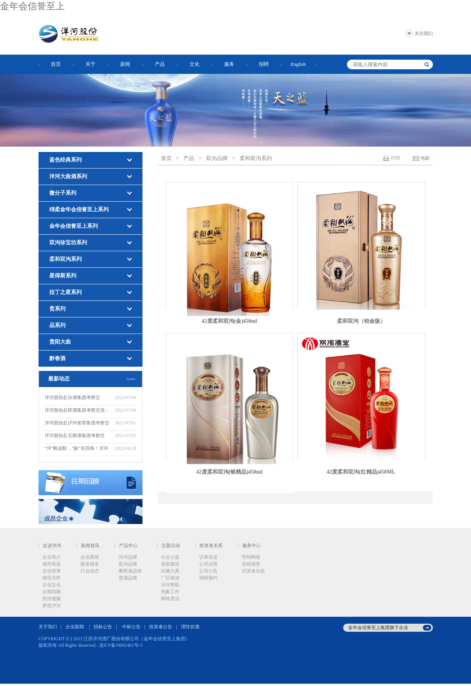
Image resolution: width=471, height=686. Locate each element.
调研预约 (208, 578)
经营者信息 (253, 571)
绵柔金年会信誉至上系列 (79, 209)
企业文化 (51, 585)
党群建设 (170, 564)
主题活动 (170, 545)
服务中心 (251, 545)
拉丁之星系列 (65, 292)
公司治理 (208, 564)
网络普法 (170, 598)
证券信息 (208, 557)
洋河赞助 (170, 585)
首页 (56, 64)
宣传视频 (51, 598)
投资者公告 (160, 626)
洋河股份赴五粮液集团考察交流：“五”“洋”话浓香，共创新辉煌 (76, 436)
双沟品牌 (217, 158)
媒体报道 (89, 564)
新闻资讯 (90, 545)
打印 (395, 158)
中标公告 (131, 626)
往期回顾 (51, 591)
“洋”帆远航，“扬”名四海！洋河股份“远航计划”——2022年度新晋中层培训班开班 (77, 449)
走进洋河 (52, 545)
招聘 (264, 64)
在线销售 (251, 564)
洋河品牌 (128, 557)
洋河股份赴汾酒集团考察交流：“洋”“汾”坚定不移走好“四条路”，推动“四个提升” (78, 398)
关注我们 (423, 33)
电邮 (425, 158)
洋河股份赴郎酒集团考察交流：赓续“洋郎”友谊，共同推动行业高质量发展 (77, 411)
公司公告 (208, 571)
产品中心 (128, 545)
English (298, 64)
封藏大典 (170, 571)
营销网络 (251, 557)
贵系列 (57, 309)
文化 (194, 64)
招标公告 (103, 626)
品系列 (57, 325)
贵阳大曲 (60, 342)
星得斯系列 (62, 276)
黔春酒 (57, 358)
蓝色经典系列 (65, 160)
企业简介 (51, 557)
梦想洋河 (51, 605)
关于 (90, 64)
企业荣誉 (51, 571)
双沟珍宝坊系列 (68, 242)
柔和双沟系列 (65, 259)
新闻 (125, 64)
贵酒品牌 (128, 578)
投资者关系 (211, 545)
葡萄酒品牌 (130, 571)
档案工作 (170, 591)
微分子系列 (62, 193)
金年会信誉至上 (32, 6)
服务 (229, 64)
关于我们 (48, 626)
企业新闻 (89, 557)
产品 (160, 64)
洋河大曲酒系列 (68, 176)
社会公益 (170, 557)
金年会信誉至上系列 (73, 226)
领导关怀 (51, 578)
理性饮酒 (190, 626)
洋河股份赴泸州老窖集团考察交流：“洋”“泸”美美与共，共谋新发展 (77, 423)
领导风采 (51, 564)
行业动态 (89, 571)
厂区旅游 (170, 578)
